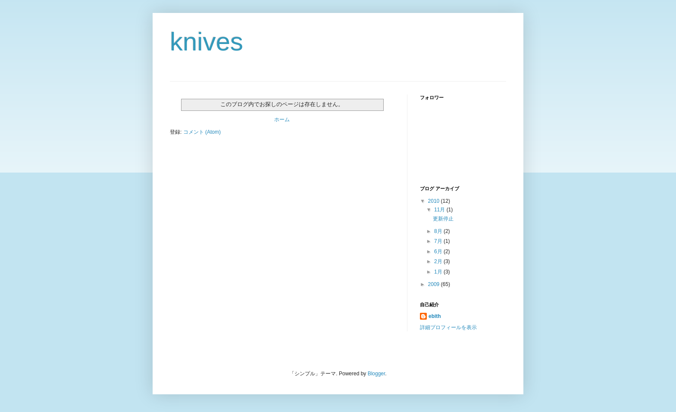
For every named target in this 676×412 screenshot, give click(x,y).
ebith (435, 316)
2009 (434, 284)
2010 (434, 201)
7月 (439, 241)
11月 (440, 210)
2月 (439, 261)
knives (206, 41)
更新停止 (443, 219)
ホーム (282, 119)
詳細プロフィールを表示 (448, 327)
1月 (439, 272)
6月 (439, 251)
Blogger (376, 374)
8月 (439, 231)
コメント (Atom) (202, 132)
